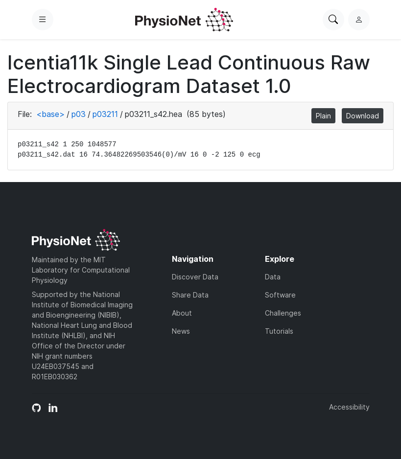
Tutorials (279, 331)
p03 (78, 114)
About (182, 313)
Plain (323, 116)
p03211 (105, 114)
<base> (50, 114)
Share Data (190, 295)
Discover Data (195, 277)
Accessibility (349, 407)
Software (280, 295)
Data (273, 277)
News (181, 331)
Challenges (283, 313)
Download (362, 116)
